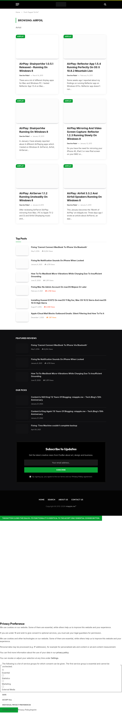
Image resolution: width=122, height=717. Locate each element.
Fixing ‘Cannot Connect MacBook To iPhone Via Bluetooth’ (59, 247)
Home (41, 500)
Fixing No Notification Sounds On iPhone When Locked (57, 260)
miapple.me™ (71, 506)
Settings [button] (54, 658)
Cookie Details (9, 710)
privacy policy (62, 652)
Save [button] (4, 695)
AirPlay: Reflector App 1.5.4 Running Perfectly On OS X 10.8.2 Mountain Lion (84, 67)
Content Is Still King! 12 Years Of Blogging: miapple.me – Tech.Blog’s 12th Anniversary (66, 398)
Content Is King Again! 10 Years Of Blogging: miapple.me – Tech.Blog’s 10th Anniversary (67, 412)
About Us (63, 500)
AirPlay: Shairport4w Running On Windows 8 (33, 130)
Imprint (33, 710)
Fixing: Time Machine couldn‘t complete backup (54, 425)
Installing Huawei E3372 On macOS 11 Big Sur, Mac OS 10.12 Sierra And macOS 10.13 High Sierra (68, 301)
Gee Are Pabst (24, 75)
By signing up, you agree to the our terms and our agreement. (61, 477)
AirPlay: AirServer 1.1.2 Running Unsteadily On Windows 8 (33, 197)
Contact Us (77, 500)
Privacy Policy (77, 477)
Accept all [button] (7, 700)
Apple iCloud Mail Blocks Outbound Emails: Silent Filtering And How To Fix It (67, 313)
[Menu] (17, 4)
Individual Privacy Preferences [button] (16, 705)
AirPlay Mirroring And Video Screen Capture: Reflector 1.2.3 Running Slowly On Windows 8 (84, 133)
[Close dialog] (51, 518)
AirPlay (20, 36)
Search (51, 500)
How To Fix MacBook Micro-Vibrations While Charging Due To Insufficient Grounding (66, 275)
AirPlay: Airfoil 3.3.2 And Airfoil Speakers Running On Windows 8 (84, 197)
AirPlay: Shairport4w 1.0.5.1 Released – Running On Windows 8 (36, 67)
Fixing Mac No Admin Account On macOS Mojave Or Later (59, 287)
